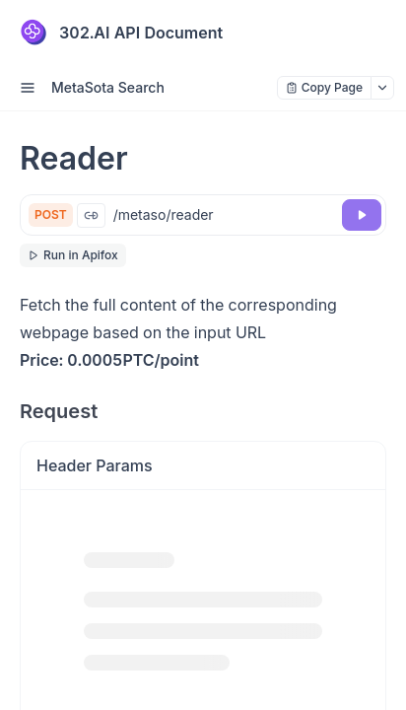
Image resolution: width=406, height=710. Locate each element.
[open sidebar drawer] (27, 88)
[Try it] (361, 215)
